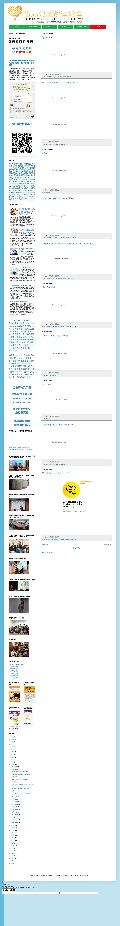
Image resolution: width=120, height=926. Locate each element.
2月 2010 (15, 769)
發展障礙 (16, 178)
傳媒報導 (20, 166)
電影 (25, 194)
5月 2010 (15, 804)
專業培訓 (32, 168)
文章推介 (19, 189)
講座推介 (32, 172)
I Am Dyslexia (49, 287)
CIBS (14, 194)
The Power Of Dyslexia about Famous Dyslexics (67, 243)
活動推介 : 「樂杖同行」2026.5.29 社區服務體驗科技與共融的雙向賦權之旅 (27, 230)
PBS (31, 178)
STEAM (16, 199)
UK (19, 199)
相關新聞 (12, 170)
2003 (12, 747)
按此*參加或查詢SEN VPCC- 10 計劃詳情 (20, 449)
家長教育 (14, 166)
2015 (12, 835)
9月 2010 (15, 814)
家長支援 (29, 185)
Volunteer (30, 198)
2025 (12, 861)
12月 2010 (15, 822)
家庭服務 (22, 196)
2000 (12, 739)
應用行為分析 (21, 187)
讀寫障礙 (65, 77)
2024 (12, 858)
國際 (46, 144)
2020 (12, 848)
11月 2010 (15, 819)
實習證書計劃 (14, 666)
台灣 (26, 168)
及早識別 (12, 174)
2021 (12, 850)
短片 (55, 77)
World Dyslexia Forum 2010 (56, 473)
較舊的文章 (107, 544)
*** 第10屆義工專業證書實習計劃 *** (19, 447)
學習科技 (14, 187)
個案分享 (22, 199)
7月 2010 (15, 809)
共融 (16, 174)
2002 (12, 744)
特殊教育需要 (20, 176)
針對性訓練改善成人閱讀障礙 (18, 301)
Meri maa (47, 384)
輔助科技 (28, 174)
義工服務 (21, 168)
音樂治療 (26, 190)
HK (13, 199)
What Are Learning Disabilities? (58, 198)
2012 (12, 828)
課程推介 (14, 181)
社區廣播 (13, 189)
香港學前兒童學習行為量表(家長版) (21, 285)
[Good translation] (5, 890)
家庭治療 (25, 198)
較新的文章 (45, 544)
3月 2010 (15, 799)
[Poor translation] (12, 890)
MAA (44, 153)
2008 (12, 759)
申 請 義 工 (98, 27)
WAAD (18, 194)
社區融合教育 (22, 183)
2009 (12, 762)
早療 (23, 180)
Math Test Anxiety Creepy (55, 335)
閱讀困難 (11, 192)
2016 (12, 838)
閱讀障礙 (32, 190)
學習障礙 (60, 77)
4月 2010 (15, 802)
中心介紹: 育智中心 (24, 267)
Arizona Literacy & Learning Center (60, 82)
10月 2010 (15, 817)
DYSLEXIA (71, 77)
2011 (12, 825)
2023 (12, 856)
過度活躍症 (18, 180)
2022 (12, 853)
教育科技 (56, 539)
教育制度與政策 (20, 170)
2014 (12, 833)
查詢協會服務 (14, 675)
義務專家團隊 (14, 671)
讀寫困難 (29, 183)
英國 (18, 196)
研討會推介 (15, 183)
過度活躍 (16, 190)
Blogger (84, 875)
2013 (12, 830)
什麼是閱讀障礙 (49, 77)
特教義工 (17, 185)
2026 (12, 863)
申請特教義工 (14, 669)
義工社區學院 (14, 677)
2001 (12, 742)
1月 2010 (15, 767)
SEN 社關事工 (29, 196)
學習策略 (26, 181)
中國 (27, 178)
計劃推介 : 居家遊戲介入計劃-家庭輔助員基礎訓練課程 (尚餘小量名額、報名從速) (22, 63)
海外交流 (15, 198)
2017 (12, 840)
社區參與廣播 (31, 194)
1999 (12, 737)
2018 (12, 843)
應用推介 (30, 192)
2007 (12, 757)
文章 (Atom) (49, 553)
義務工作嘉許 (13, 196)
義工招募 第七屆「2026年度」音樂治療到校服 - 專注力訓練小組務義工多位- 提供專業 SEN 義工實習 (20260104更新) (27, 211)
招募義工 (25, 172)
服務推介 (28, 187)
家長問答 (30, 189)
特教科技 (20, 198)
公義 (10, 183)
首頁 (76, 544)
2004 (12, 749)
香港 (11, 164)
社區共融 (32, 181)
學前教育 (20, 181)
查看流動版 (76, 548)
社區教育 (30, 170)
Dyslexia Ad (48, 37)
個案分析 (23, 185)
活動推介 (47, 539)
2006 (12, 754)
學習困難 (22, 174)
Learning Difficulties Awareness (58, 424)
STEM (21, 190)
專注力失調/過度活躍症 (21, 192)
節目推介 (25, 189)
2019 (12, 845)
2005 (12, 752)
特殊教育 (27, 166)
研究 (22, 194)
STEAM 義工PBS (29, 199)
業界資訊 (18, 172)
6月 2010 (15, 807)
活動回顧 (14, 168)
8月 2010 (15, 812)
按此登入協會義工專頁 (16, 664)
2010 (12, 764)
